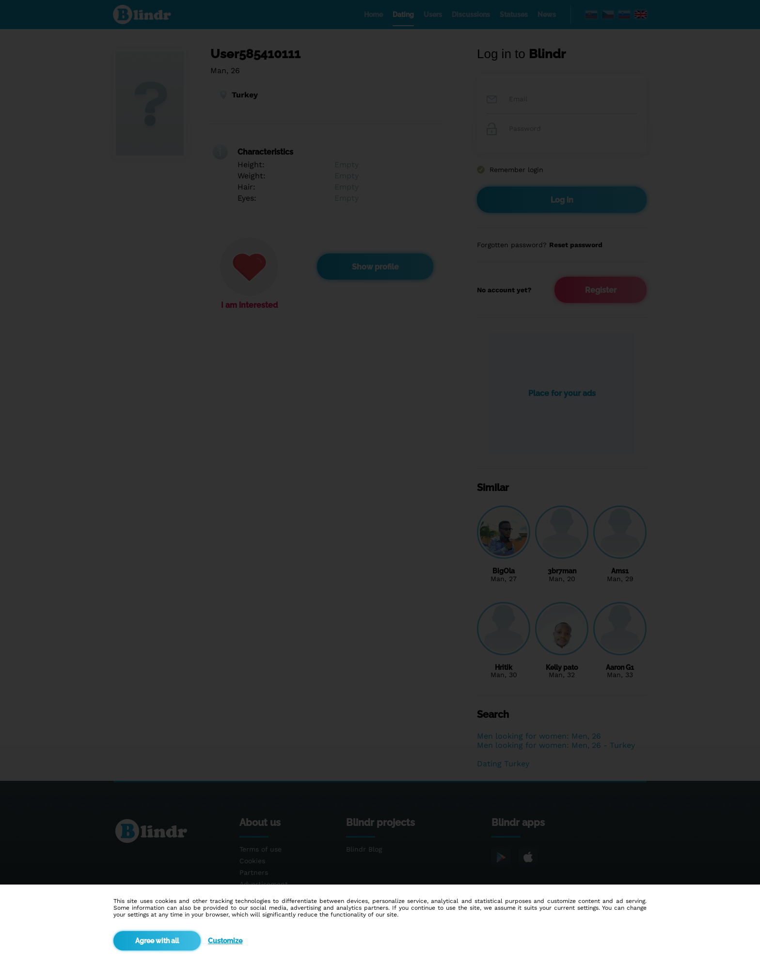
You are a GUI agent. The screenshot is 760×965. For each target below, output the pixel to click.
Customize (225, 941)
